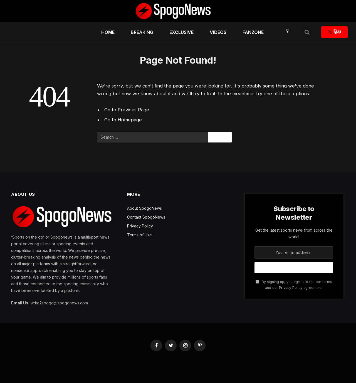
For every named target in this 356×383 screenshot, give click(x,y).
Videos (218, 32)
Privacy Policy (140, 226)
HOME (108, 32)
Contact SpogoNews (146, 217)
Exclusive (181, 32)
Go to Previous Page (126, 109)
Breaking (142, 32)
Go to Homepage (123, 119)
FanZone (253, 32)
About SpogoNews (144, 208)
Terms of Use (139, 234)
